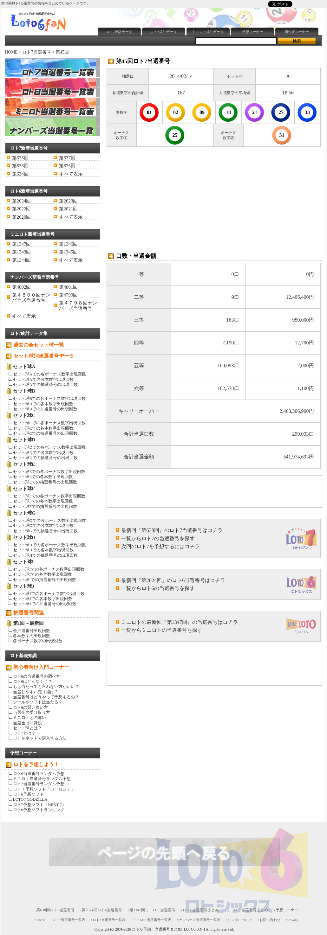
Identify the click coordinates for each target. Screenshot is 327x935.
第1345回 (68, 251)
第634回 (20, 173)
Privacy (293, 920)
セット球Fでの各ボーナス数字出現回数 (49, 496)
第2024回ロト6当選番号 (102, 910)
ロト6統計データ (163, 32)
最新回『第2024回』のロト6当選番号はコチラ (173, 580)
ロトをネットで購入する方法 (40, 738)
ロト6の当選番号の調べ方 (36, 676)
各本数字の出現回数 (31, 635)
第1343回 (21, 251)
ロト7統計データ (119, 32)
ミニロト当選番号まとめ (247, 910)
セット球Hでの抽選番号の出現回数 (45, 555)
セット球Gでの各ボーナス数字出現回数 (49, 520)
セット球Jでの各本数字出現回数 (42, 598)
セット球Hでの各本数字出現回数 (43, 550)
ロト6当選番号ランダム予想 (38, 773)
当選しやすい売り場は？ (35, 691)
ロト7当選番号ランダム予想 (38, 783)
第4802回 (21, 287)
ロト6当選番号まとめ (201, 910)
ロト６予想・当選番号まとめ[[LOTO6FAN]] (168, 929)
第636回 (20, 165)
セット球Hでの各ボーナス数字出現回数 (49, 544)
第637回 (67, 157)
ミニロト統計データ (208, 32)
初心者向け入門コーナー (41, 667)
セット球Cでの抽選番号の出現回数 (45, 433)
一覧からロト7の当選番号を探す (158, 538)
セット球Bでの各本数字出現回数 (43, 403)
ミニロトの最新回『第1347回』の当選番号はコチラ (179, 622)
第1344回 (21, 260)
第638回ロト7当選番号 (55, 910)
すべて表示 (71, 173)
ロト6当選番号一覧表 (109, 920)
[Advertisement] (156, 196)
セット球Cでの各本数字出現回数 (43, 428)
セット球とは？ (27, 728)
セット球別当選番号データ (43, 356)
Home (40, 920)
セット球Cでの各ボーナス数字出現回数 (49, 422)
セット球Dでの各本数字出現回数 (43, 452)
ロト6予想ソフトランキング (38, 809)
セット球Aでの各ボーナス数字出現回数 (49, 374)
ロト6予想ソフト (28, 794)
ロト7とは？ (24, 733)
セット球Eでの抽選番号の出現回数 (45, 482)
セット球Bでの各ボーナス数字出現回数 (49, 398)
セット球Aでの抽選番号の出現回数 (45, 384)
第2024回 (21, 200)
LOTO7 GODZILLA (30, 799)
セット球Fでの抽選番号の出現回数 (45, 506)
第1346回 (68, 244)
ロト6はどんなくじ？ (32, 681)
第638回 (20, 157)
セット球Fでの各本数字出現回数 (43, 501)
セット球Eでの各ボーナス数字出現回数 (49, 471)
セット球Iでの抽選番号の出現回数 (44, 579)
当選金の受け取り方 (31, 712)
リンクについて (240, 920)
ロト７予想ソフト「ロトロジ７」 (44, 789)
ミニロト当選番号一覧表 (152, 920)
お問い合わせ (269, 920)
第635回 (67, 165)
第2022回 (21, 208)
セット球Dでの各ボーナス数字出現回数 (49, 447)
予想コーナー (252, 32)
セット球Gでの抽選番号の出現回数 (45, 530)
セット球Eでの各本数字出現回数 (43, 476)
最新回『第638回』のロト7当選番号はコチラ (172, 530)
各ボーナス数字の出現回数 (37, 640)
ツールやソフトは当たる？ (37, 702)
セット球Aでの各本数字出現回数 (43, 379)
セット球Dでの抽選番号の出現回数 (45, 457)
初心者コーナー (296, 32)
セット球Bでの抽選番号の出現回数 (45, 409)
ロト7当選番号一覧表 (68, 920)
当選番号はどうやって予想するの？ (46, 697)
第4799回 (68, 295)
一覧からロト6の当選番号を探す (158, 588)
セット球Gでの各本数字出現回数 (43, 525)
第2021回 (68, 208)
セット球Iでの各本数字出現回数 (42, 574)
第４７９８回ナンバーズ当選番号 (78, 305)
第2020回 (21, 217)
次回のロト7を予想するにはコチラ (160, 546)
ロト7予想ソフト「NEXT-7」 (39, 804)
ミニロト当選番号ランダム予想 (42, 778)
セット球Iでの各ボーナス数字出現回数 (48, 569)
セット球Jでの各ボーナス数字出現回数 (49, 593)
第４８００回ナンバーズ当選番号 (31, 297)
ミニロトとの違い (29, 717)
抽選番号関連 (28, 613)
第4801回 (68, 287)
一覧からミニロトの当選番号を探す (161, 630)
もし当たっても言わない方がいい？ (46, 686)
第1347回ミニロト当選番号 (152, 910)
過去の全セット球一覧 (38, 345)
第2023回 (68, 200)
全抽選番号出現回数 (31, 630)
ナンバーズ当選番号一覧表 (199, 920)
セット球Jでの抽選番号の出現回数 (44, 603)
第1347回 (21, 244)
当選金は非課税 (27, 722)
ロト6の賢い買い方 (30, 707)
